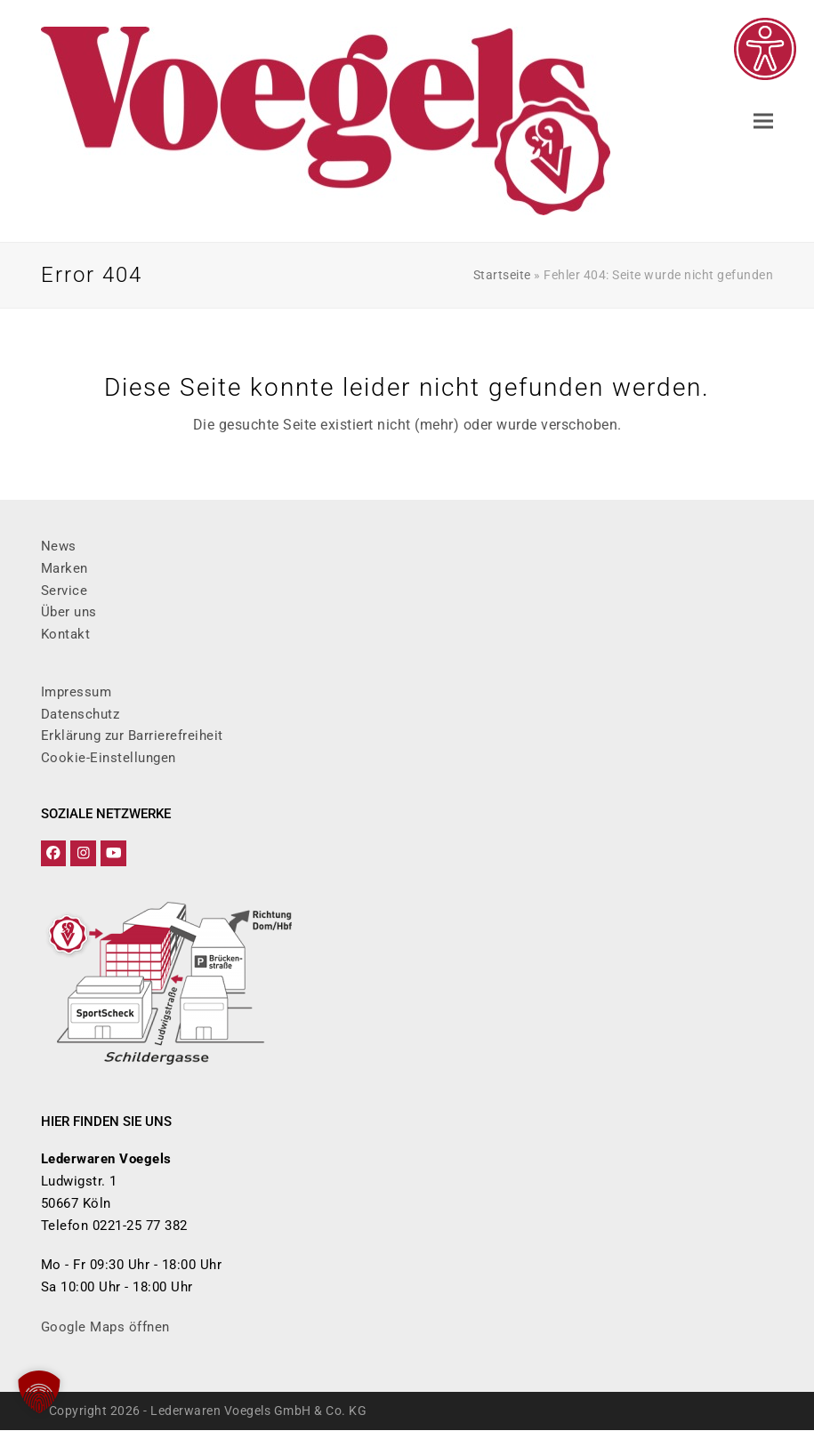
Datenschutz (80, 714)
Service (64, 591)
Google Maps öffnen (105, 1328)
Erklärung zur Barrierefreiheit (132, 736)
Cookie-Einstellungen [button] (108, 758)
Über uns (69, 612)
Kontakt (66, 634)
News (59, 546)
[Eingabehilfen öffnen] (765, 49)
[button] (763, 121)
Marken (64, 568)
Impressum (76, 692)
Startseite (502, 275)
